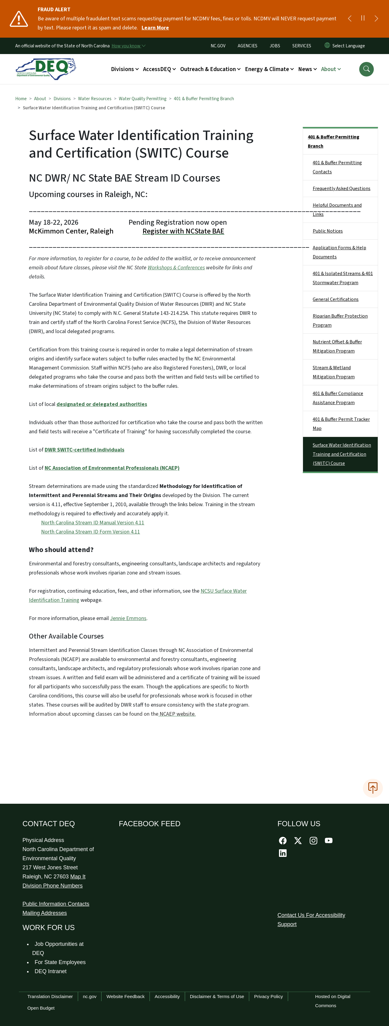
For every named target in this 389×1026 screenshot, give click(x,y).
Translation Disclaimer (50, 996)
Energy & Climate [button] (267, 69)
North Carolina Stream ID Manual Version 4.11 (92, 523)
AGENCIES (247, 46)
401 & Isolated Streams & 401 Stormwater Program (343, 278)
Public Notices (328, 231)
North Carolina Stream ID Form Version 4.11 (90, 532)
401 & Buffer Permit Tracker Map (341, 424)
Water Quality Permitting (143, 98)
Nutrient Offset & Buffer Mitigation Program (337, 346)
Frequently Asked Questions (341, 188)
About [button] (328, 69)
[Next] (376, 19)
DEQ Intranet (51, 971)
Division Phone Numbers (52, 886)
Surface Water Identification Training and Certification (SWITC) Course (342, 454)
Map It (77, 877)
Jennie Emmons (128, 618)
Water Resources (95, 98)
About (40, 98)
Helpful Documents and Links (337, 210)
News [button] (305, 69)
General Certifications (336, 299)
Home (21, 98)
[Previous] (349, 19)
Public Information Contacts (55, 904)
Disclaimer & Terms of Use (217, 996)
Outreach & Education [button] (208, 69)
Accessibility (167, 996)
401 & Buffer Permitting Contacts (337, 167)
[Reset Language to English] (327, 45)
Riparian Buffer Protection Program (340, 321)
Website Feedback (125, 996)
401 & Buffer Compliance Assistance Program (338, 398)
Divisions (62, 98)
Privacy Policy (268, 996)
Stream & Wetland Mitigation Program (334, 372)
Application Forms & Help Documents (339, 252)
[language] (349, 45)
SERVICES (301, 46)
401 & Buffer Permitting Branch (204, 98)
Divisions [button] (122, 69)
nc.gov (90, 996)
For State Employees (60, 962)
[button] (366, 69)
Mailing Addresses (44, 913)
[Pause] (363, 19)
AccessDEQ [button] (157, 69)
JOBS (275, 46)
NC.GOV (218, 46)
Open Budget (41, 1008)
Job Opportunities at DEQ (58, 948)
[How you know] (128, 45)
